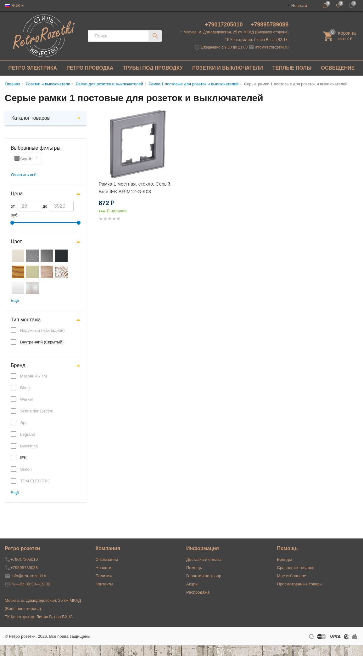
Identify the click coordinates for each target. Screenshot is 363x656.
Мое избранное (291, 575)
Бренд (18, 365)
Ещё (15, 300)
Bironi (25, 387)
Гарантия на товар (203, 575)
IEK (23, 457)
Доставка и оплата (203, 559)
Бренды (284, 559)
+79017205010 (224, 24)
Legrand (27, 434)
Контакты (104, 584)
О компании (107, 559)
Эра (24, 422)
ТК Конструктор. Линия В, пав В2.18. (257, 39)
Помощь (194, 567)
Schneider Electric (36, 411)
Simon (26, 469)
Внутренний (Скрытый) (42, 342)
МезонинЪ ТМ (33, 376)
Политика (105, 575)
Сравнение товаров (296, 567)
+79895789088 (270, 24)
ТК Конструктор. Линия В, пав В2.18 (39, 616)
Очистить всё (23, 174)
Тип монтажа (26, 319)
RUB (15, 5)
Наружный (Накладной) (42, 330)
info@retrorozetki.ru (272, 47)
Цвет (16, 241)
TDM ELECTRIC (35, 481)
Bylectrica (29, 446)
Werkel (26, 399)
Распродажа (197, 592)
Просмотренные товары (300, 584)
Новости (299, 5)
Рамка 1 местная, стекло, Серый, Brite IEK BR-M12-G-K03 (135, 187)
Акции (192, 584)
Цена (17, 193)
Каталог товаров (30, 118)
